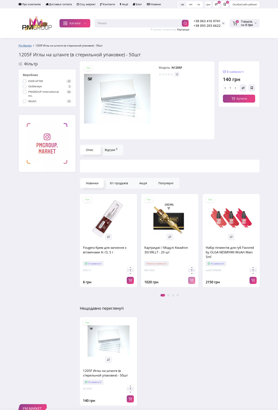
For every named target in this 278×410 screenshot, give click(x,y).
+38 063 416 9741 (207, 21)
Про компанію (28, 4)
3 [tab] (173, 295)
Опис (89, 150)
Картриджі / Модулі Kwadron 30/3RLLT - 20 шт (166, 250)
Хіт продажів (119, 183)
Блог (121, 4)
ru (198, 4)
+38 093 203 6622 (207, 26)
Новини (134, 4)
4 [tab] (177, 295)
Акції (110, 4)
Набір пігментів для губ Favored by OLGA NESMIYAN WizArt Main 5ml (230, 252)
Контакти (97, 4)
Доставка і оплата (53, 4)
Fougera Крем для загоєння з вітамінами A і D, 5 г (104, 250)
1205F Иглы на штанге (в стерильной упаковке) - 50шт (105, 373)
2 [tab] (168, 295)
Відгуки (111, 150)
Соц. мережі (78, 4)
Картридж (183, 29)
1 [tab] (162, 295)
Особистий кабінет (245, 4)
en (190, 4)
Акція (143, 183)
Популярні (165, 183)
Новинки (92, 183)
